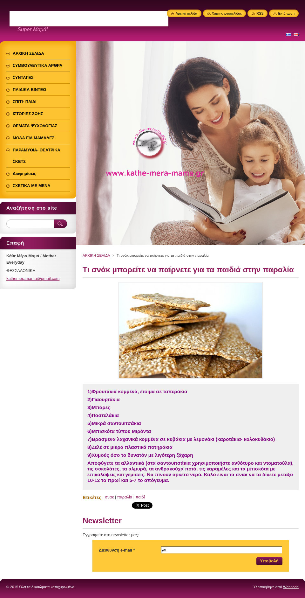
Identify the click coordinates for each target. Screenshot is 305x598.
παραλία (124, 497)
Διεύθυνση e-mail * (117, 550)
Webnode (291, 587)
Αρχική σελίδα (186, 13)
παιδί (140, 497)
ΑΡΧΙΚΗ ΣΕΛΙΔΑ (96, 255)
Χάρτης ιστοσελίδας (227, 13)
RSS (259, 13)
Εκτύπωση (286, 13)
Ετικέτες (92, 497)
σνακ (109, 497)
